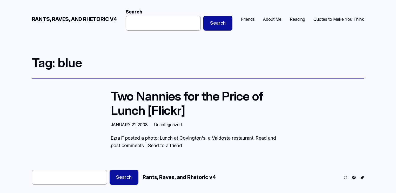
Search (134, 12)
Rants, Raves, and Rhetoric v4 (74, 19)
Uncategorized (168, 124)
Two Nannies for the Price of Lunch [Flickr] (187, 103)
